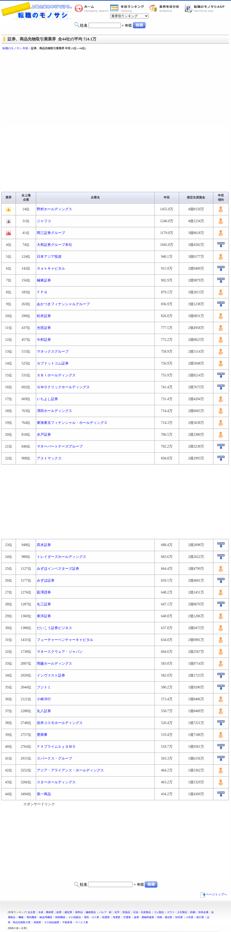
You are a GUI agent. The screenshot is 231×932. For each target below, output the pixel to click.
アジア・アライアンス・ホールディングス (70, 770)
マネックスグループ (53, 351)
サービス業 (81, 922)
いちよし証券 (47, 399)
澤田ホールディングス (54, 411)
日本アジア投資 (49, 256)
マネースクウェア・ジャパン (60, 652)
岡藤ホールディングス (54, 663)
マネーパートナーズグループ (60, 446)
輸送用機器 (46, 917)
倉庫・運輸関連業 (144, 917)
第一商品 (44, 794)
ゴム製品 (159, 912)
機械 (20, 917)
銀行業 (200, 917)
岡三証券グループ (51, 233)
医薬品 (126, 912)
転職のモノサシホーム (92, 8)
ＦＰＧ (42, 292)
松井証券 (44, 316)
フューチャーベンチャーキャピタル (65, 640)
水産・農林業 (45, 912)
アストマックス (49, 458)
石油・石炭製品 (142, 912)
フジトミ (44, 687)
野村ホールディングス (54, 209)
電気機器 (31, 917)
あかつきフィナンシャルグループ (63, 304)
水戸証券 (44, 434)
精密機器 (60, 917)
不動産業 (67, 922)
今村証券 (44, 340)
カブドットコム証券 (53, 363)
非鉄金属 (203, 912)
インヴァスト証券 (51, 675)
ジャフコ (44, 221)
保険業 (37, 922)
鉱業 (59, 912)
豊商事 (42, 735)
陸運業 (106, 917)
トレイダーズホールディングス (61, 557)
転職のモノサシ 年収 (15, 48)
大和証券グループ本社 (54, 245)
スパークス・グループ (54, 758)
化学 (117, 912)
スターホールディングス (56, 782)
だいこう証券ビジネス (54, 628)
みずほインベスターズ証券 (58, 569)
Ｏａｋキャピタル (51, 268)
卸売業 (179, 917)
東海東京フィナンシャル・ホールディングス (72, 423)
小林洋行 (44, 699)
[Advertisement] (83, 88)
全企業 (31, 912)
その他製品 (74, 917)
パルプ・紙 (105, 912)
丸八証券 (44, 711)
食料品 (79, 912)
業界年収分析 (166, 8)
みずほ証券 (45, 580)
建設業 (68, 912)
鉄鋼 (192, 912)
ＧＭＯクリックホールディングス (63, 387)
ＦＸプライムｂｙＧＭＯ (56, 746)
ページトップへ (213, 894)
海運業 (116, 917)
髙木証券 (44, 545)
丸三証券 (44, 604)
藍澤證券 (44, 592)
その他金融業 (51, 922)
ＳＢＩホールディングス (56, 375)
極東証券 (44, 280)
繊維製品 (91, 912)
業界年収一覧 (128, 8)
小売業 (189, 917)
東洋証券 (44, 616)
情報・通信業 (164, 917)
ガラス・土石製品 (177, 912)
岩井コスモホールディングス (60, 723)
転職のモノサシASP (205, 8)
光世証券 (44, 328)
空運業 (127, 917)
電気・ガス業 (91, 917)
